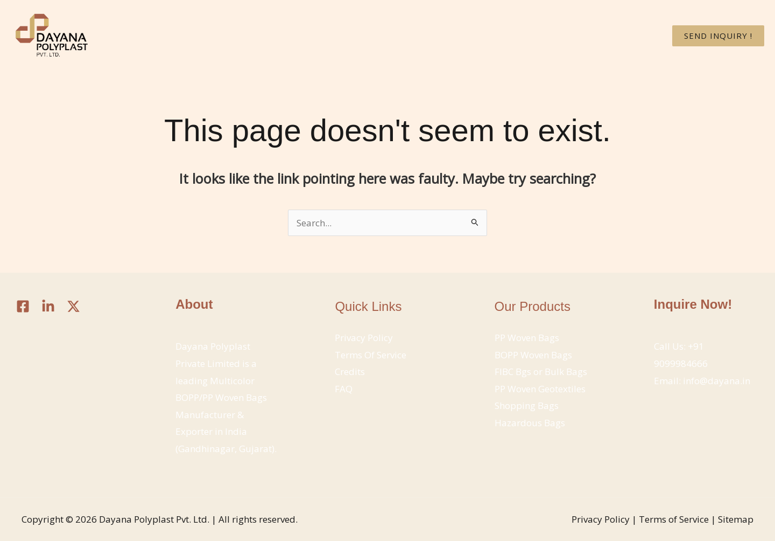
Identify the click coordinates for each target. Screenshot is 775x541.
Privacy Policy (364, 337)
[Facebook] (23, 306)
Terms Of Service (370, 355)
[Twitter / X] (73, 306)
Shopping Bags (527, 405)
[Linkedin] (48, 306)
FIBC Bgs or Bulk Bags (541, 371)
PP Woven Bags (527, 337)
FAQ (344, 389)
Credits (350, 371)
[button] (718, 35)
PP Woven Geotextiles (540, 389)
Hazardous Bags (530, 423)
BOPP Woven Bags (533, 355)
